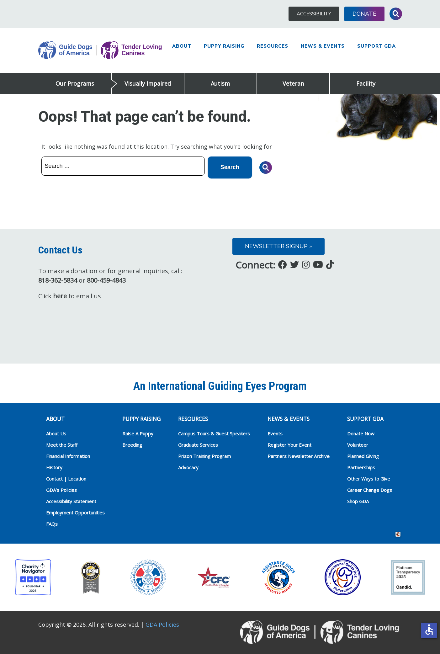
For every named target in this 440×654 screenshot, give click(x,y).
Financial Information (68, 456)
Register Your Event (289, 445)
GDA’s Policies (61, 490)
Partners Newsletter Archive (299, 456)
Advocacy (188, 467)
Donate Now (360, 433)
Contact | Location (66, 479)
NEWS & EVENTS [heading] (289, 419)
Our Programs (75, 83)
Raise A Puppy (137, 433)
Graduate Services (198, 445)
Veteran (293, 83)
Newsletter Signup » (278, 246)
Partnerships (361, 467)
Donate (364, 14)
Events (275, 433)
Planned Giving (363, 456)
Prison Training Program (204, 456)
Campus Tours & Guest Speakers (214, 433)
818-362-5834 (57, 280)
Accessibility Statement (71, 501)
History (54, 467)
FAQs (52, 524)
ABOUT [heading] (55, 419)
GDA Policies (162, 624)
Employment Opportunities (75, 512)
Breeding (132, 445)
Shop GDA (358, 501)
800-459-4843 (106, 280)
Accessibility (314, 14)
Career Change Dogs (369, 490)
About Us (56, 433)
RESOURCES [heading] (193, 419)
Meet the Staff (61, 445)
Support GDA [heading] (365, 419)
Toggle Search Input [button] (396, 14)
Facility (365, 83)
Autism (220, 83)
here (60, 296)
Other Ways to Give (368, 479)
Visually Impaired (148, 83)
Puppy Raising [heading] (141, 419)
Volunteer (357, 445)
